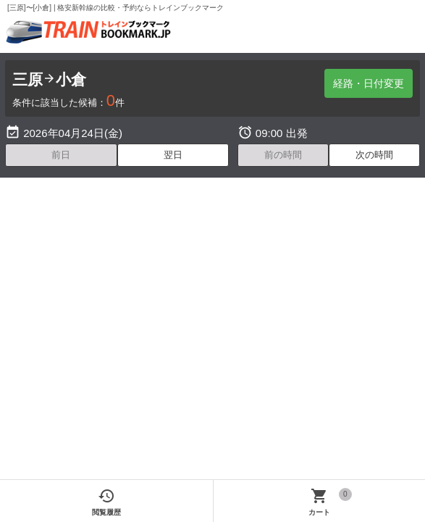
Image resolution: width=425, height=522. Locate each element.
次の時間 (374, 154)
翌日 (173, 154)
